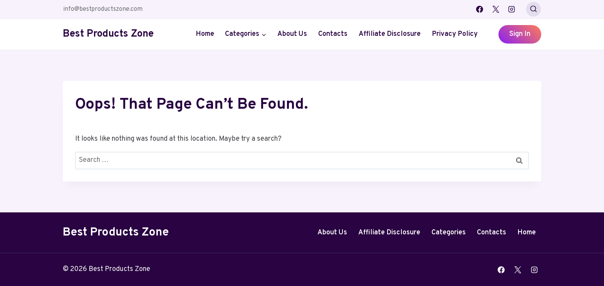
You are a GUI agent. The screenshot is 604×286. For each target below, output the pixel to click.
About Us (292, 34)
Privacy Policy (455, 34)
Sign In (519, 34)
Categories (448, 232)
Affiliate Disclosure (390, 34)
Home (205, 34)
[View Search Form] (533, 9)
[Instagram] (511, 9)
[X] (496, 9)
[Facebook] (480, 9)
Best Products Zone (116, 232)
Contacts (332, 34)
